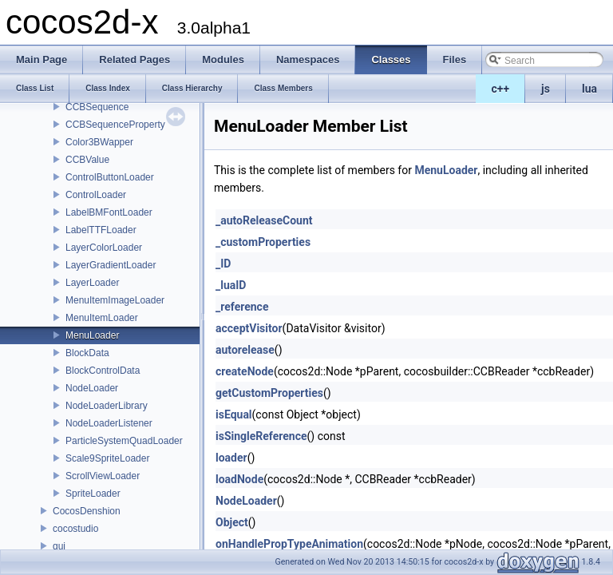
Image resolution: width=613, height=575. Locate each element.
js (545, 88)
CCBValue (87, 159)
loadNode (239, 479)
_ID (223, 263)
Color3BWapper (99, 142)
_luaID (231, 285)
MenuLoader (92, 335)
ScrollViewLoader (102, 476)
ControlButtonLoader (109, 177)
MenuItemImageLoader (114, 300)
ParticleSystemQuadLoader (124, 440)
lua (589, 88)
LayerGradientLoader (110, 265)
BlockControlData (102, 370)
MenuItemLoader (101, 317)
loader (231, 457)
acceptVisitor (249, 328)
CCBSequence (97, 107)
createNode (245, 371)
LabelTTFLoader (100, 230)
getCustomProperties (269, 393)
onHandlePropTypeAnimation (289, 543)
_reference (242, 306)
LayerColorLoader (103, 247)
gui (59, 546)
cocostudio (75, 528)
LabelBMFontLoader (108, 212)
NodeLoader (91, 388)
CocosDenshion (87, 511)
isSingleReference (261, 436)
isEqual (234, 414)
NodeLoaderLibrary (106, 405)
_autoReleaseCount (264, 220)
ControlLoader (95, 194)
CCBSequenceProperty (115, 124)
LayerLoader (92, 282)
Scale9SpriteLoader (107, 458)
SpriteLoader (93, 493)
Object (232, 522)
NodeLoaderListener (108, 423)
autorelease (245, 349)
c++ (501, 88)
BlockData (87, 353)
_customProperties (263, 242)
